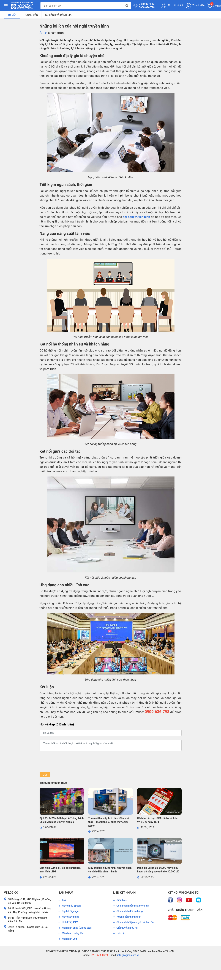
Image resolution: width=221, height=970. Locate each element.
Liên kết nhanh (124, 892)
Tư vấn (12, 15)
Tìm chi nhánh (172, 5)
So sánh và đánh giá (58, 15)
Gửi (45, 774)
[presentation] (67, 761)
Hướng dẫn (31, 15)
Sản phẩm (66, 892)
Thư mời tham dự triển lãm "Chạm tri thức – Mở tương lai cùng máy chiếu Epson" (108, 822)
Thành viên (195, 6)
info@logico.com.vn (127, 955)
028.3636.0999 (99, 955)
